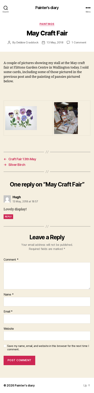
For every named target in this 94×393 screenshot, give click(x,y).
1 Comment (79, 42)
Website (9, 328)
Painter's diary (47, 8)
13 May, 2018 (55, 42)
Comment (11, 259)
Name (8, 294)
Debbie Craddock (27, 42)
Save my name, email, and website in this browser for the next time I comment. (48, 347)
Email (8, 311)
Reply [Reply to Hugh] (8, 216)
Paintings (47, 24)
